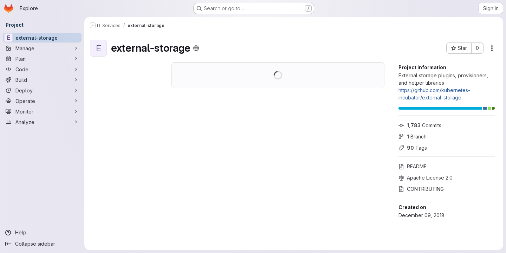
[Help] (42, 233)
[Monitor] (42, 111)
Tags (412, 148)
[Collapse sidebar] (42, 244)
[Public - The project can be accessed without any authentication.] (196, 48)
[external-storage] (42, 38)
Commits (419, 125)
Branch (412, 137)
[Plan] (42, 59)
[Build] (42, 80)
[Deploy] (42, 90)
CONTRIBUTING (421, 189)
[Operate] (42, 101)
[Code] (42, 69)
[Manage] (42, 48)
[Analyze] (42, 122)
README (412, 166)
